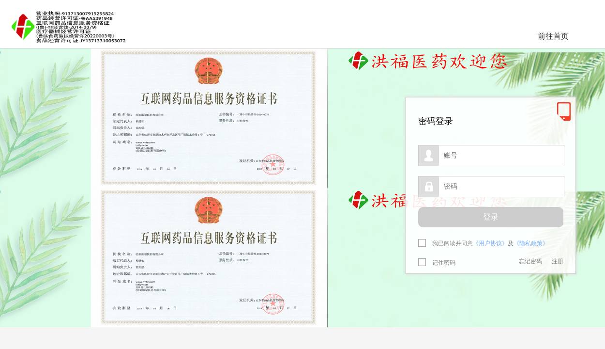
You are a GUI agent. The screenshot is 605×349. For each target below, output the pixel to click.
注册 (557, 261)
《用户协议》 (490, 243)
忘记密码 (530, 261)
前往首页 (553, 36)
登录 (491, 217)
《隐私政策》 (531, 243)
